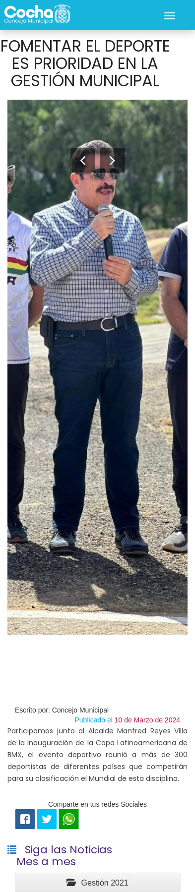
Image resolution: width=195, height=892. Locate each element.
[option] (97, 367)
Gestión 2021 (97, 883)
